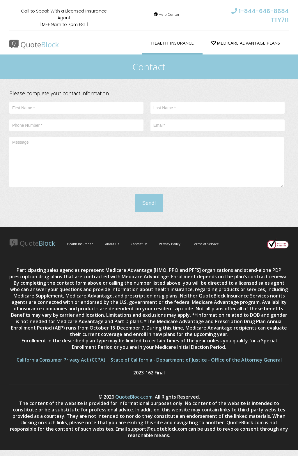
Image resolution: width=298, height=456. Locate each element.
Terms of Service (205, 244)
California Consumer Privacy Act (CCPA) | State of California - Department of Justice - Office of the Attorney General (149, 360)
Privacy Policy (169, 244)
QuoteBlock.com (133, 397)
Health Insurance (172, 43)
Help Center (167, 14)
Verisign (278, 243)
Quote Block (34, 44)
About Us (112, 244)
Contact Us (139, 244)
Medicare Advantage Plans (245, 43)
